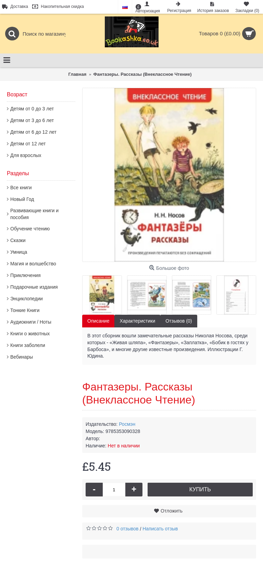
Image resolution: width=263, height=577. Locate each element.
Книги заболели (27, 345)
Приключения (25, 275)
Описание (98, 321)
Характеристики (137, 321)
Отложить (172, 511)
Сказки (18, 240)
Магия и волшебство (33, 263)
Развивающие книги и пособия (34, 214)
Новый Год (22, 199)
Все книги (21, 187)
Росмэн (127, 424)
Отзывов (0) (178, 321)
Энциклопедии (26, 298)
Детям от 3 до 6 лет (32, 120)
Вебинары (21, 357)
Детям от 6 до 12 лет (33, 132)
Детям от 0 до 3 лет (32, 108)
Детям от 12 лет (28, 143)
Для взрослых (25, 155)
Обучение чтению (30, 228)
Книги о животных (30, 333)
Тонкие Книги (24, 310)
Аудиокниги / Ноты (30, 322)
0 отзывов (127, 528)
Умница (18, 252)
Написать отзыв (160, 528)
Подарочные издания (34, 287)
